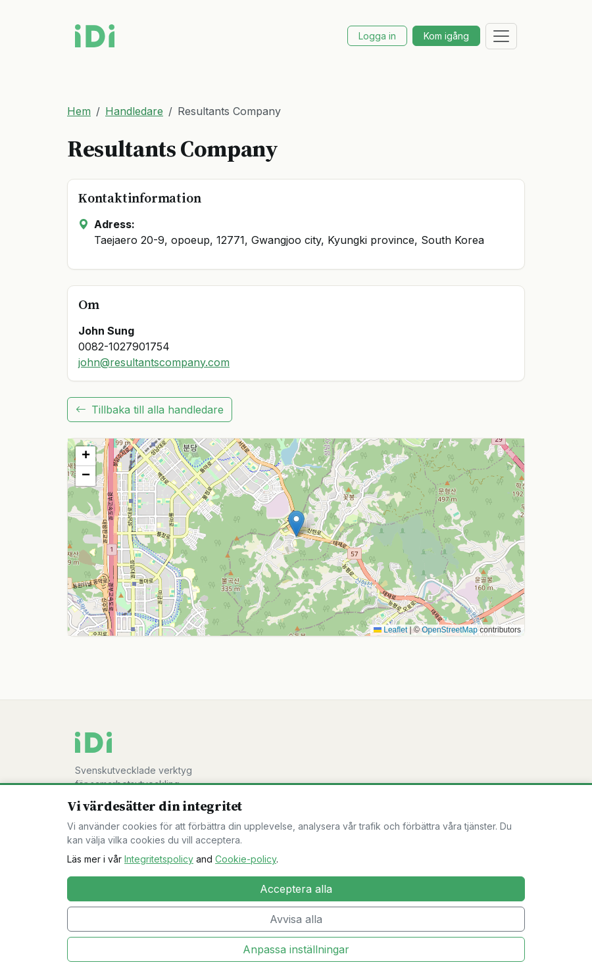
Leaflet (390, 629)
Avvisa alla (296, 919)
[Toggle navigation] (501, 36)
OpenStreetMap (450, 629)
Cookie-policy (245, 859)
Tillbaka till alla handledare (150, 409)
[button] (296, 523)
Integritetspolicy (158, 859)
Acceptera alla (296, 888)
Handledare (134, 111)
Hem (79, 111)
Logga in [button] (377, 35)
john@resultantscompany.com (154, 362)
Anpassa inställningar (296, 949)
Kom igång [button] (446, 35)
